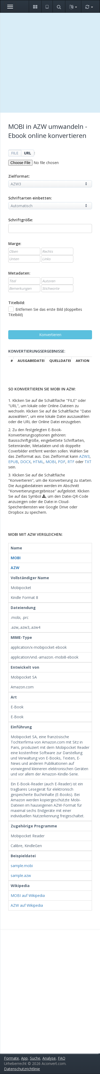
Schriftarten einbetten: (30, 198)
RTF (70, 461)
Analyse (49, 1058)
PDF (61, 461)
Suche (35, 1058)
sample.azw (21, 875)
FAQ (61, 1058)
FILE (14, 153)
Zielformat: (19, 176)
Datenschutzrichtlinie (22, 1068)
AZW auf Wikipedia (27, 905)
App (24, 1058)
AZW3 (84, 456)
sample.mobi (22, 865)
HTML (38, 461)
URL (27, 153)
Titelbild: (16, 302)
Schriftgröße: (20, 219)
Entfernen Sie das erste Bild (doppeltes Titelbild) (45, 312)
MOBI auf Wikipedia (28, 895)
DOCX (25, 461)
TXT (88, 461)
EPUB (13, 461)
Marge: (14, 243)
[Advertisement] (50, 63)
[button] (35, 7)
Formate (11, 1058)
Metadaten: (19, 273)
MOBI (51, 461)
